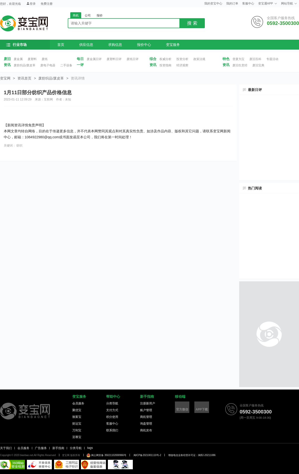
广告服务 (41, 448)
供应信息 (86, 45)
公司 (88, 15)
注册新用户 (147, 403)
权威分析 (165, 59)
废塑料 (32, 59)
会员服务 (78, 403)
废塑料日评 (114, 59)
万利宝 (76, 430)
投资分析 (182, 59)
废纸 (45, 59)
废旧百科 (255, 59)
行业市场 (16, 45)
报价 (100, 15)
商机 (76, 15)
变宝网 (24, 23)
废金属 (18, 59)
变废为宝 (238, 59)
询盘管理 (146, 423)
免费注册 (47, 3)
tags (90, 448)
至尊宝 (76, 437)
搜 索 (192, 23)
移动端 (180, 396)
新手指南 (147, 396)
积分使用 (112, 417)
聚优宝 (76, 410)
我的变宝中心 (213, 3)
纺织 (19, 145)
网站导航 (289, 3)
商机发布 (146, 430)
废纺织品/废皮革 (24, 65)
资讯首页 (24, 78)
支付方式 (112, 410)
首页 (60, 45)
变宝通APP (267, 3)
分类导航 (112, 403)
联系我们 (112, 430)
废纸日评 (133, 59)
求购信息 (115, 45)
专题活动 (272, 59)
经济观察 (182, 65)
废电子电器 (47, 65)
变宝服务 (173, 45)
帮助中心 (113, 396)
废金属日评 (94, 59)
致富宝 (76, 417)
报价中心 (144, 45)
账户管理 (146, 410)
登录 (31, 3)
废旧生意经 (239, 65)
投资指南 (165, 65)
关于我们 (6, 448)
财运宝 (76, 423)
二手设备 (66, 65)
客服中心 (248, 3)
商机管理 (146, 417)
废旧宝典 (258, 65)
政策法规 (199, 59)
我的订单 (232, 3)
